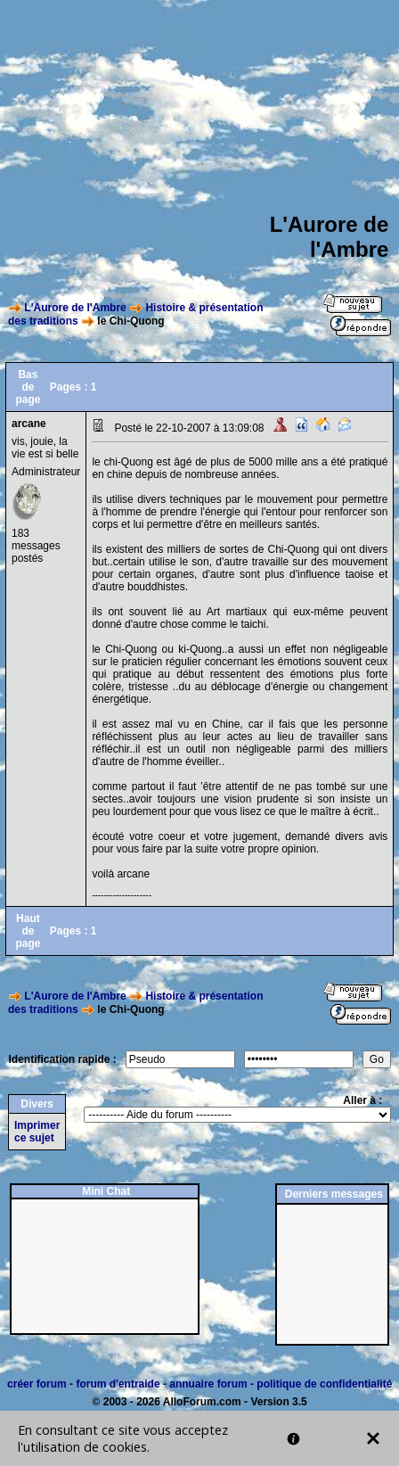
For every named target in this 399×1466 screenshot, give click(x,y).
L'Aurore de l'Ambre (75, 307)
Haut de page (27, 931)
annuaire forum (208, 1384)
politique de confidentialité (324, 1384)
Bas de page (27, 387)
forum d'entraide (117, 1384)
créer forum (37, 1384)
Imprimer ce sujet (37, 1131)
